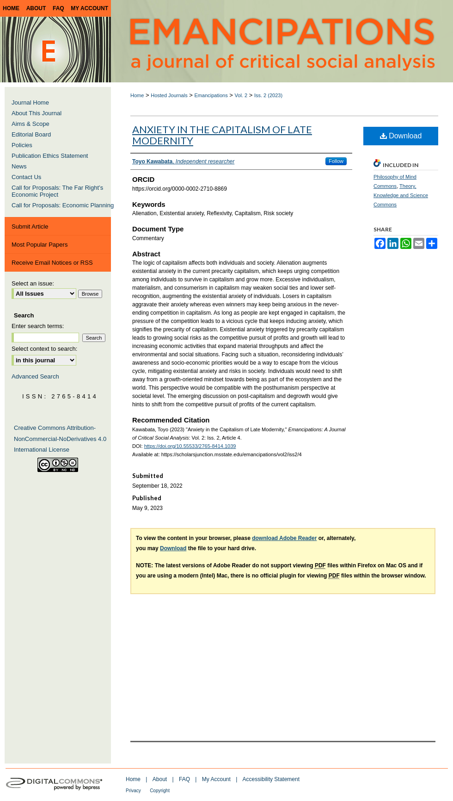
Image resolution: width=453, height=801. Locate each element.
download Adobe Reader (284, 538)
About (160, 779)
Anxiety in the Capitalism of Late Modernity (222, 135)
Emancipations (211, 95)
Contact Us (26, 177)
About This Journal (36, 113)
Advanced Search (35, 376)
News (19, 166)
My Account (216, 779)
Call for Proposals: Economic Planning (63, 205)
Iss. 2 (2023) (268, 95)
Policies (22, 145)
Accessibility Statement (271, 779)
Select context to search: (44, 348)
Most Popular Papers (39, 244)
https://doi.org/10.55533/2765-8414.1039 (190, 446)
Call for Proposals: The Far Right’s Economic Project (57, 191)
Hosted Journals (169, 95)
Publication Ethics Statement (50, 155)
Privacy (133, 790)
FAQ (184, 779)
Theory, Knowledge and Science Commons (400, 195)
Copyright (160, 790)
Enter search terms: (38, 326)
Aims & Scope (30, 123)
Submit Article (30, 226)
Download (401, 136)
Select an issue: (33, 283)
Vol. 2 (241, 95)
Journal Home (30, 102)
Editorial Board (31, 134)
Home (137, 95)
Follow (336, 161)
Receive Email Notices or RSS (52, 262)
